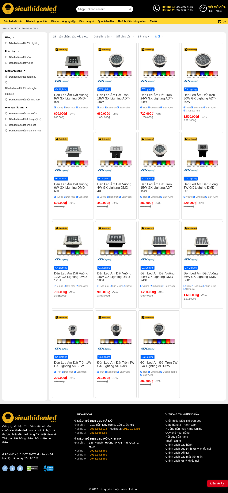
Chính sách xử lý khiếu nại (182, 460)
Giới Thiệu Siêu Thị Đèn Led (183, 420)
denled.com (131, 489)
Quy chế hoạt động (177, 432)
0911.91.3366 (131, 428)
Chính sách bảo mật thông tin (184, 456)
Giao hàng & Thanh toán (180, 424)
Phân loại (10, 51)
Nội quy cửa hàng (176, 436)
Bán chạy (143, 36)
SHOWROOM (84, 414)
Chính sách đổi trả (177, 452)
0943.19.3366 (98, 458)
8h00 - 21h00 (217, 8)
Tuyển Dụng (173, 440)
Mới (157, 36)
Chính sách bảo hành (178, 444)
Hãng (8, 37)
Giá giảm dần (102, 36)
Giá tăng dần (123, 36)
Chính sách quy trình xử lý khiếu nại (188, 448)
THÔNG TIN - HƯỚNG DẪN (184, 414)
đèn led (23, 434)
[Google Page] (12, 468)
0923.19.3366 (98, 450)
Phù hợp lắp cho (14, 107)
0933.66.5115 (98, 428)
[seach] (130, 9)
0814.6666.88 (98, 432)
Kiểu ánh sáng (13, 70)
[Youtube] (20, 468)
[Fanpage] (5, 468)
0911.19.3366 (98, 454)
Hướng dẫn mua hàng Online (183, 428)
